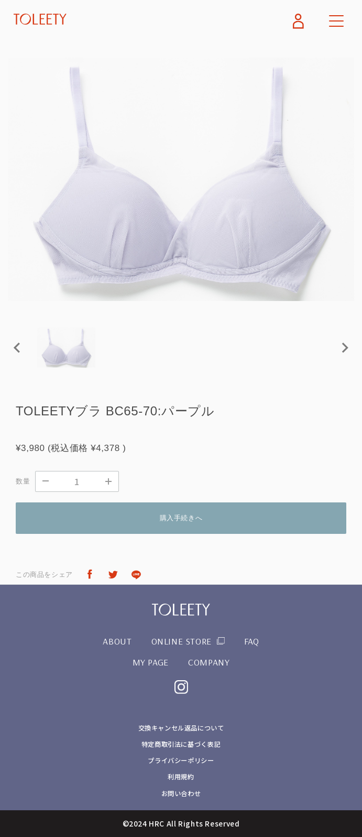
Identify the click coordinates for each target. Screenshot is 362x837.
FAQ (251, 641)
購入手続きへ (181, 518)
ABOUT (117, 641)
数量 (23, 481)
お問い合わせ (181, 793)
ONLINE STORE (181, 641)
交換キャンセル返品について (181, 728)
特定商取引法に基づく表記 (181, 744)
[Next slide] (344, 347)
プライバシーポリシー (181, 760)
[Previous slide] (17, 347)
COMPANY (208, 662)
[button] (66, 347)
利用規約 (181, 776)
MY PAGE (151, 662)
